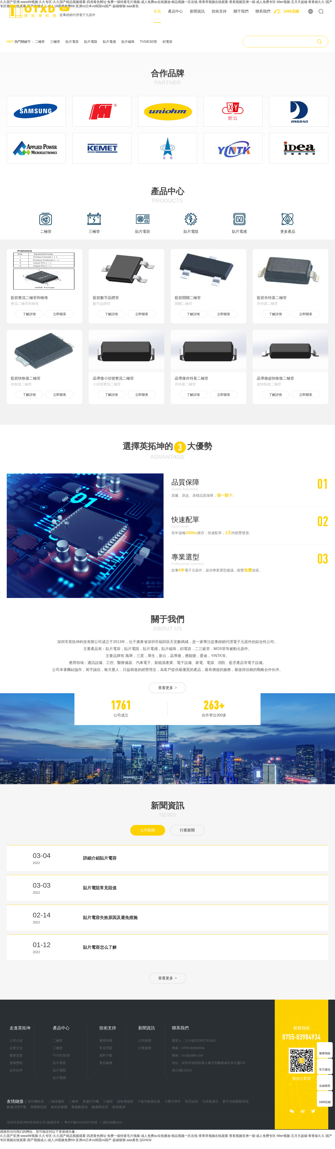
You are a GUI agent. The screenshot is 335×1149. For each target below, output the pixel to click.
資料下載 (105, 1055)
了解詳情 (29, 314)
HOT (10, 41)
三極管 (55, 41)
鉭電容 (167, 41)
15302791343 (206, 1040)
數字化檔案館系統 (236, 1101)
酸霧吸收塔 (100, 1107)
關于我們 (241, 11)
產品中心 (175, 11)
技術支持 (219, 11)
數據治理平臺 (16, 1107)
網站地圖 (109, 1122)
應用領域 (105, 1040)
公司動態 (147, 830)
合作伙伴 (16, 1070)
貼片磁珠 (127, 41)
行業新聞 (187, 830)
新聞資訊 (197, 11)
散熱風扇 (118, 1107)
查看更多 (167, 688)
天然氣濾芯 (210, 1101)
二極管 (40, 41)
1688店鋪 (291, 11)
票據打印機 (91, 1101)
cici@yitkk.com (192, 1055)
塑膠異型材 (38, 1107)
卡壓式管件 (172, 1101)
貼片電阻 (90, 41)
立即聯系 (59, 314)
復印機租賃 (36, 1101)
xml (119, 1122)
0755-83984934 (301, 1036)
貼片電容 (72, 41)
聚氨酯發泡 (79, 1107)
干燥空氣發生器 (148, 1101)
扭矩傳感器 (125, 1101)
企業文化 (16, 1048)
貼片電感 (109, 41)
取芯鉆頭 (191, 1101)
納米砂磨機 (59, 1107)
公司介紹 (16, 1040)
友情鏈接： (17, 1101)
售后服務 (105, 1063)
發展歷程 (16, 1063)
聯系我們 (262, 11)
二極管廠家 (56, 1101)
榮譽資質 (16, 1055)
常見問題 (105, 1048)
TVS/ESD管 (148, 41)
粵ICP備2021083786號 (80, 1122)
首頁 (157, 11)
